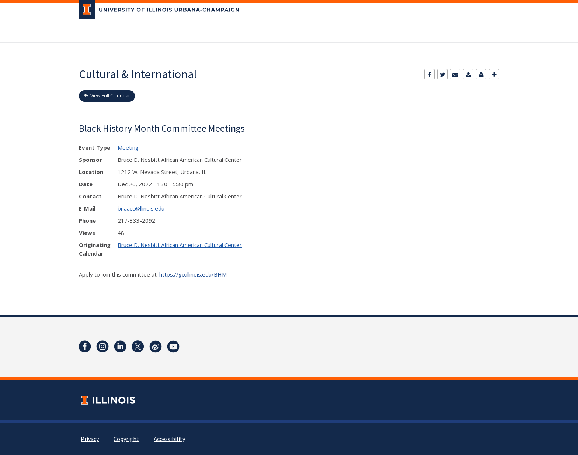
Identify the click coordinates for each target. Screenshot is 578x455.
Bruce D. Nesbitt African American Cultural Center (180, 245)
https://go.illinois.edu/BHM (193, 274)
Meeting (128, 147)
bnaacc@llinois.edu (141, 208)
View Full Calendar (110, 96)
